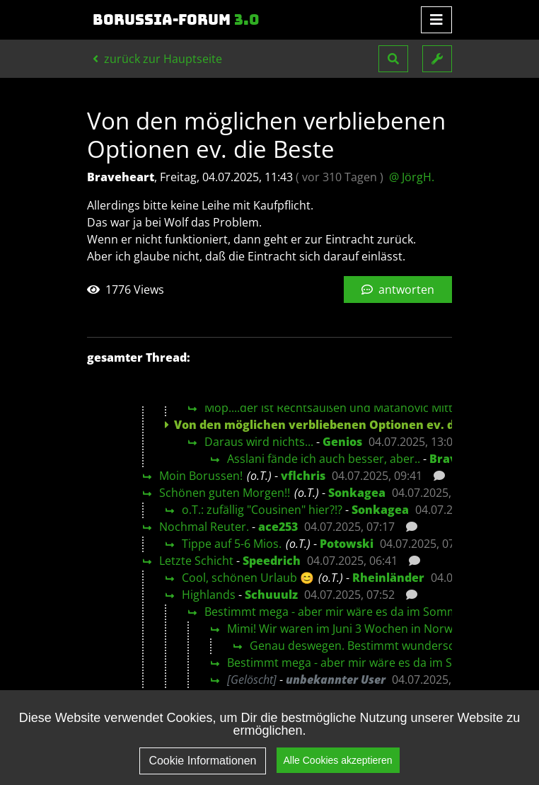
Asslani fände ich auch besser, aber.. (323, 458)
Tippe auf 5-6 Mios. (231, 543)
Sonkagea (357, 492)
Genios (342, 441)
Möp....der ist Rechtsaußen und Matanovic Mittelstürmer (355, 408)
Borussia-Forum (176, 20)
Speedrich (272, 560)
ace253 (278, 526)
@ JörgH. (411, 177)
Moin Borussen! (200, 475)
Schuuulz (271, 594)
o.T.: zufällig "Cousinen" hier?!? (262, 509)
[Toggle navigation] (436, 19)
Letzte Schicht (196, 560)
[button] (393, 58)
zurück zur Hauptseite (157, 59)
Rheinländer (388, 577)
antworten (397, 289)
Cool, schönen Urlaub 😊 (248, 577)
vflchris (303, 475)
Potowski (346, 543)
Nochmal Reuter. (204, 526)
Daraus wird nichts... (259, 441)
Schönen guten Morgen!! (224, 492)
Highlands (208, 594)
